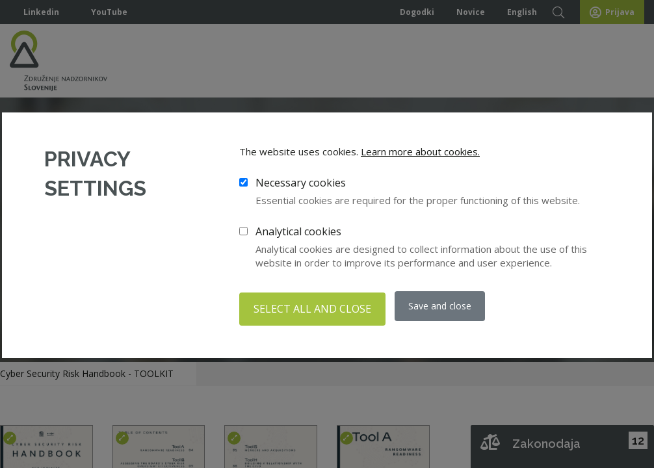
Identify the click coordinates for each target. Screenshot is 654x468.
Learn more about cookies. (420, 154)
